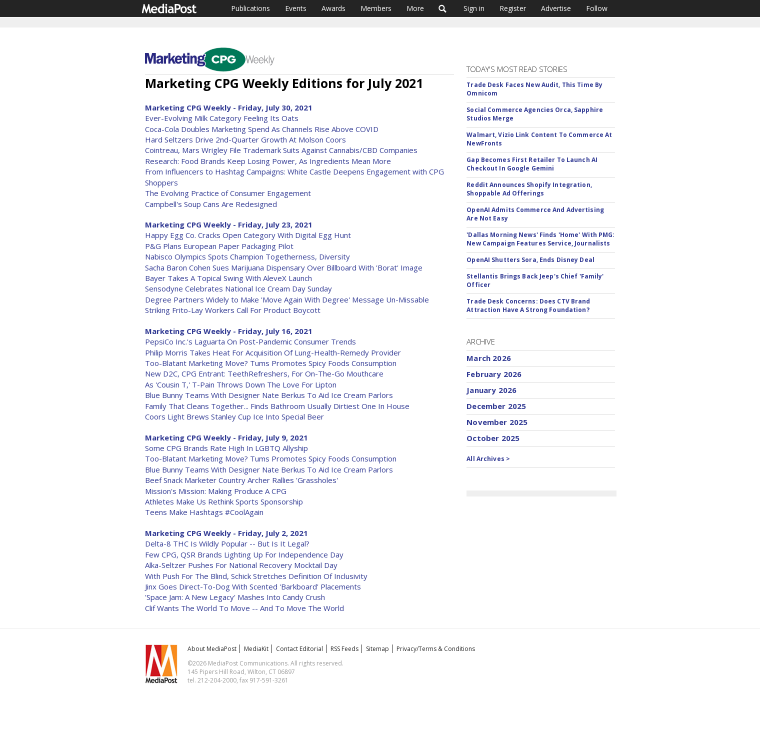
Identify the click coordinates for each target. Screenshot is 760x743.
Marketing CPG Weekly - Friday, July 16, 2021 (228, 331)
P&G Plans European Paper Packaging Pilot (219, 246)
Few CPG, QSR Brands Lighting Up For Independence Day (244, 555)
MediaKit (256, 648)
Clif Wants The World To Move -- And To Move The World (244, 608)
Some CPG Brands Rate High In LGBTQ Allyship (226, 448)
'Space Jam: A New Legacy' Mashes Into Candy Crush (235, 597)
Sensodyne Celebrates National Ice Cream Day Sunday (238, 289)
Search (443, 8)
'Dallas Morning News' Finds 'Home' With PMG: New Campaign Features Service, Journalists (540, 239)
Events (295, 8)
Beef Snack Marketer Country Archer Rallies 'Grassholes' (241, 480)
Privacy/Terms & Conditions (435, 648)
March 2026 (488, 358)
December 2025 (496, 406)
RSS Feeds (344, 648)
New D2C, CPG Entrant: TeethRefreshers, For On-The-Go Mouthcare (264, 373)
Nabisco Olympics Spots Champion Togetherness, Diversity (247, 257)
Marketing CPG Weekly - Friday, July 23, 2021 (228, 225)
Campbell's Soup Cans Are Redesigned (211, 204)
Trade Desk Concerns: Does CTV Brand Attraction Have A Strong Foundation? (528, 305)
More (415, 8)
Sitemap (377, 648)
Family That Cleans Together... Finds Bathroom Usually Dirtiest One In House (277, 406)
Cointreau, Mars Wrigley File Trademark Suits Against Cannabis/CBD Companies (281, 150)
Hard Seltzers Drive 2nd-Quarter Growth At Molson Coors (245, 139)
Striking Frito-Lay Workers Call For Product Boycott (232, 310)
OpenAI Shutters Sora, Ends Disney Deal (530, 260)
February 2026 (494, 374)
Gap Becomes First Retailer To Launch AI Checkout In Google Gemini (532, 164)
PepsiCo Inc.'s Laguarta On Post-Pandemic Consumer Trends (250, 341)
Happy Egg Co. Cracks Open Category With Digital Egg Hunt (248, 235)
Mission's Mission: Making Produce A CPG (215, 491)
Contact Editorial (299, 648)
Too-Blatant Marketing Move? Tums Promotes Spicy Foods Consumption (270, 363)
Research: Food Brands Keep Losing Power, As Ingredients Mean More (268, 161)
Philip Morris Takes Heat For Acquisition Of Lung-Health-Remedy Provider (273, 353)
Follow (597, 8)
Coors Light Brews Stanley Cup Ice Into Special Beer (234, 417)
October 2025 (493, 438)
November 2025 (497, 422)
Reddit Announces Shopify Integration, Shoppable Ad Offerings (529, 189)
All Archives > (488, 458)
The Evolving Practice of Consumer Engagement (228, 193)
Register (513, 8)
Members (376, 8)
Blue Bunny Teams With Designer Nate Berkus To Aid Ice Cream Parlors (269, 395)
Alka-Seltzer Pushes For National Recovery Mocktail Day (241, 565)
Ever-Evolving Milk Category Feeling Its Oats (221, 118)
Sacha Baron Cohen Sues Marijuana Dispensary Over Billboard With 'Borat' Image (283, 267)
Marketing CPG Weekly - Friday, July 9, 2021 (226, 437)
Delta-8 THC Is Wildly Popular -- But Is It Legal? (227, 543)
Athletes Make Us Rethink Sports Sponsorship (224, 501)
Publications (250, 8)
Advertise (556, 8)
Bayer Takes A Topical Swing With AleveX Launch (228, 278)
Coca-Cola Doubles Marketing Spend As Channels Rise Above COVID (261, 129)
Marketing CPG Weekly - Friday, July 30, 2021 (228, 107)
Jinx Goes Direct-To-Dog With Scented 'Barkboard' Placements (253, 587)
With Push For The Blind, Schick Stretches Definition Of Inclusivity (256, 576)
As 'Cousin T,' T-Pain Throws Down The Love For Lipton (240, 385)
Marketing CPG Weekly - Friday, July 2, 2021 (226, 533)
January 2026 (491, 390)
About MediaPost (212, 648)
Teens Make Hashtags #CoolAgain (204, 512)
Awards (334, 8)
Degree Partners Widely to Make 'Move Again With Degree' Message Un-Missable (287, 299)
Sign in (474, 8)
